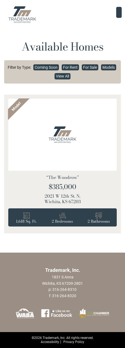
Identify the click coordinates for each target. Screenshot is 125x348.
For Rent (70, 67)
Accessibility (50, 342)
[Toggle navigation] (119, 12)
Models (108, 67)
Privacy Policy (73, 342)
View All (62, 76)
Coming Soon (46, 67)
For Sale (90, 67)
